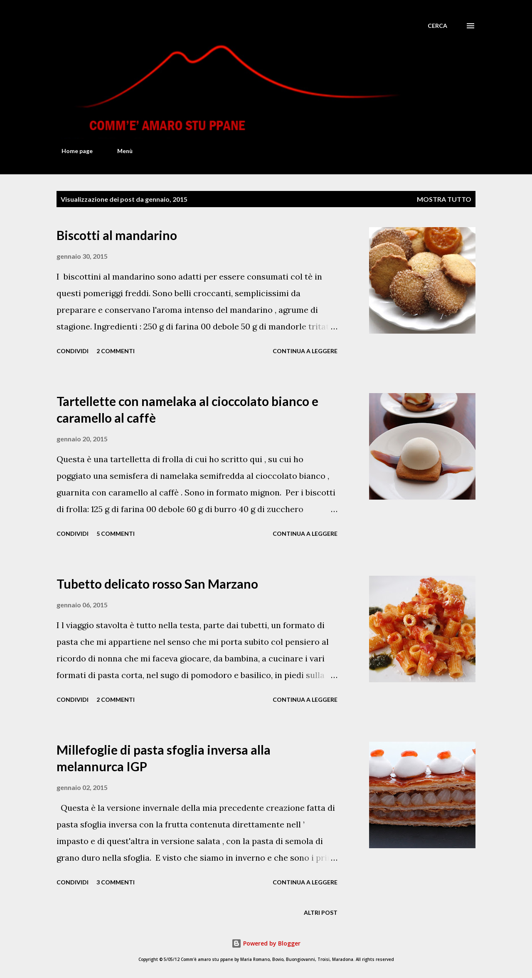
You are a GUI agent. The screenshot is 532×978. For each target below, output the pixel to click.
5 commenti (115, 533)
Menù (120, 150)
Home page (72, 150)
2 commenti (115, 350)
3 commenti (115, 882)
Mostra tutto (444, 199)
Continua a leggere (305, 350)
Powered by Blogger (266, 943)
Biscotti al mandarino (117, 235)
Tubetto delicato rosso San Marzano (157, 583)
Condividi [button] (73, 350)
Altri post (320, 912)
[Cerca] (437, 25)
